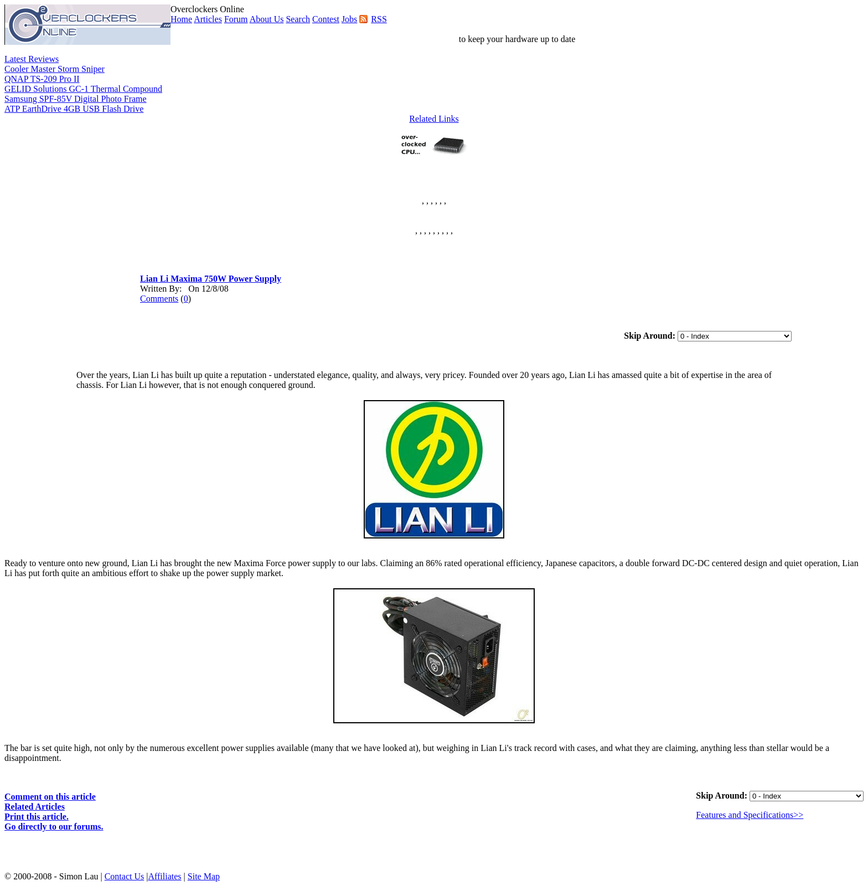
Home (181, 19)
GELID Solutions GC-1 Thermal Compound (83, 89)
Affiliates (164, 876)
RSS (378, 19)
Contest (325, 19)
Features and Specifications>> (749, 815)
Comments (159, 298)
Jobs (349, 19)
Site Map (204, 876)
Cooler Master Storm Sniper (54, 69)
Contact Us (124, 876)
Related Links (433, 118)
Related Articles (34, 806)
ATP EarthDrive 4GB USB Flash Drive (73, 108)
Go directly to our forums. (54, 826)
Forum (236, 19)
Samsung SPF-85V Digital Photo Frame (75, 98)
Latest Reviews (31, 59)
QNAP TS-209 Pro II (42, 79)
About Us (267, 19)
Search (298, 19)
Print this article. (36, 816)
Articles (208, 19)
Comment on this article (50, 796)
